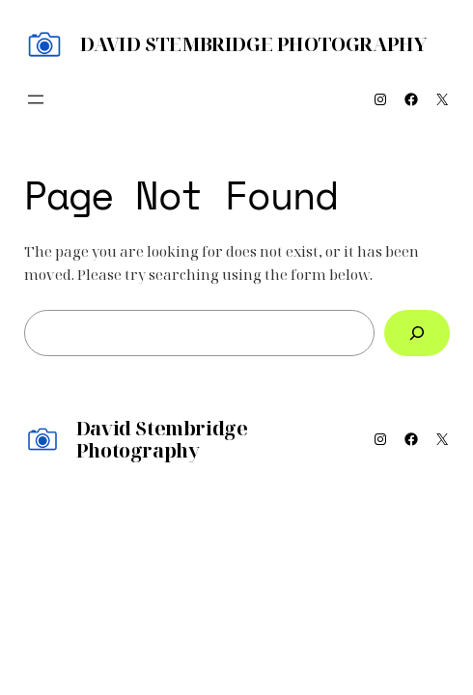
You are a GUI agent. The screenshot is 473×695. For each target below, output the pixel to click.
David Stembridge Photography (254, 44)
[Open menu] (35, 99)
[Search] (416, 333)
